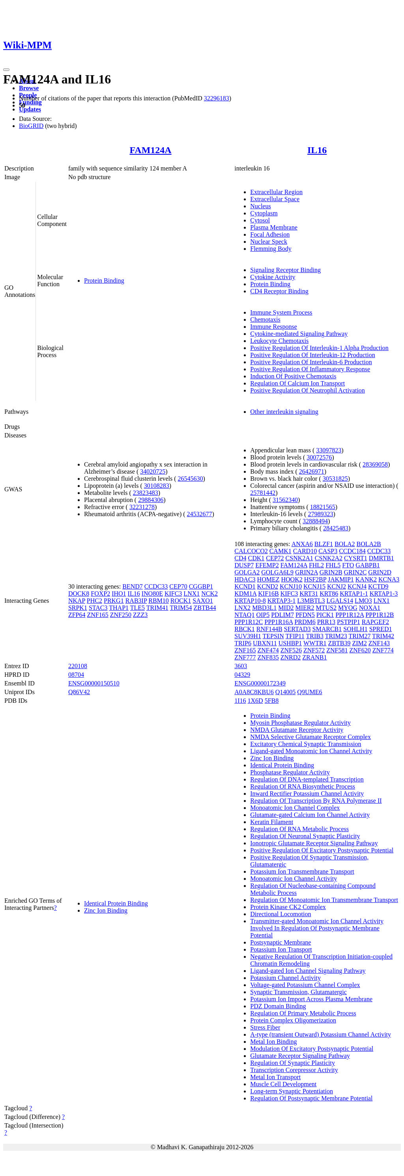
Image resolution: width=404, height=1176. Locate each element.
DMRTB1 (381, 558)
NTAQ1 (244, 614)
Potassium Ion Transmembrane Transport (302, 871)
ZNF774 (383, 650)
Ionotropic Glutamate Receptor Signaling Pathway (314, 843)
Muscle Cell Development (283, 1084)
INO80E (152, 593)
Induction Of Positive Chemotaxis (293, 376)
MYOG (347, 607)
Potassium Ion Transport (281, 949)
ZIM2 (359, 643)
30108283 (156, 485)
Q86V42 (79, 692)
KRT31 (308, 593)
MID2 (286, 607)
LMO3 (363, 600)
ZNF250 (120, 614)
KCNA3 (388, 579)
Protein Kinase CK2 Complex (288, 907)
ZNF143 (379, 643)
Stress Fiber (265, 1027)
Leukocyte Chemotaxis (279, 340)
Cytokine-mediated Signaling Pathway (299, 333)
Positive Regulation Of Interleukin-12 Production (312, 355)
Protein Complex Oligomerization (293, 1020)
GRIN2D (379, 572)
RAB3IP (136, 600)
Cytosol (260, 220)
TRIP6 (242, 643)
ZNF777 (245, 657)
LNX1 (191, 593)
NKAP (76, 600)
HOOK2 (291, 579)
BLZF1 (323, 544)
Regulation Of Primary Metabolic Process (303, 1013)
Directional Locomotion (280, 914)
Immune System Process (281, 312)
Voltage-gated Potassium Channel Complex (305, 985)
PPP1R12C (248, 622)
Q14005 (285, 692)
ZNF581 (337, 650)
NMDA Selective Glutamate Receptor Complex (310, 736)
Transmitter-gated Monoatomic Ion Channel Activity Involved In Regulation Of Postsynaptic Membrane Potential (316, 928)
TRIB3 (315, 636)
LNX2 (242, 607)
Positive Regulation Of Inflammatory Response (310, 369)
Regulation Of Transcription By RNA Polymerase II (316, 800)
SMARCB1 (327, 629)
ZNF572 (314, 650)
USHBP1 (290, 643)
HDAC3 (244, 579)
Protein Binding (104, 280)
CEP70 (178, 586)
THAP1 (119, 607)
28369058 (375, 464)
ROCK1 (180, 600)
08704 (76, 674)
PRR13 (326, 622)
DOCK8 (78, 593)
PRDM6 (304, 622)
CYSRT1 (355, 558)
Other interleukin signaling (284, 411)
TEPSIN (273, 636)
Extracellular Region (276, 192)
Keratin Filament (271, 822)
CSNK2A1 (299, 558)
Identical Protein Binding (116, 903)
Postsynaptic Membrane (280, 942)
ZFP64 (77, 614)
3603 (240, 666)
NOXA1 (369, 607)
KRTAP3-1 (281, 600)
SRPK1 (77, 607)
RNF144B (269, 629)
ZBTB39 (339, 643)
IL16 (317, 150)
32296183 (216, 98)
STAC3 (98, 607)
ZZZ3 (140, 614)
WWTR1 (315, 643)
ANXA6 (302, 544)
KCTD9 (378, 586)
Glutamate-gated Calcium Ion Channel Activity (310, 814)
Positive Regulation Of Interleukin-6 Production (311, 362)
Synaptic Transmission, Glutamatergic (298, 992)
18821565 (322, 507)
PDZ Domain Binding (278, 1006)
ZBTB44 (205, 607)
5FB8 (272, 700)
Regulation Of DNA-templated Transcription (307, 779)
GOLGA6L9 (277, 572)
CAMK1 (280, 551)
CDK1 (256, 558)
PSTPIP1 (348, 622)
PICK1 (325, 614)
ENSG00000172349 (260, 683)
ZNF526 (291, 650)
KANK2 (366, 579)
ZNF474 (268, 650)
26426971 (311, 471)
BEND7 (132, 586)
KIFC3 (173, 593)
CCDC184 (352, 551)
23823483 (145, 492)
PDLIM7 (282, 614)
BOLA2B (369, 544)
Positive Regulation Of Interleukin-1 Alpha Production (319, 347)
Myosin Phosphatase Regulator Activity (300, 722)
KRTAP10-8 (250, 600)
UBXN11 (265, 643)
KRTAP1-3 (384, 593)
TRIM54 (181, 607)
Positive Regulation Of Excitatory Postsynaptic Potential (321, 850)
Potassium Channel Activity (285, 977)
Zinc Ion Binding (105, 910)
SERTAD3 (297, 629)
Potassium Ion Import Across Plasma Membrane (311, 999)
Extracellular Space (274, 199)
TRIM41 (157, 607)
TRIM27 (359, 636)
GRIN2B (331, 572)
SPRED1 (380, 629)
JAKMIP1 (341, 579)
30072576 (319, 457)
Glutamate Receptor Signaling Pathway (300, 1055)
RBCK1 (244, 629)
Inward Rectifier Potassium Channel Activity (307, 793)
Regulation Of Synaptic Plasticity (292, 1062)
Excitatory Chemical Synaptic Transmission (305, 744)
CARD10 (305, 551)
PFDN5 (305, 614)
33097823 (328, 450)
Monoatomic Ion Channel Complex (295, 807)
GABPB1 (367, 565)
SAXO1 (203, 600)
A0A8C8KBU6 (254, 692)
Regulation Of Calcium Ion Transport (297, 383)
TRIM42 (383, 636)
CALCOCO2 (250, 551)
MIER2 (304, 607)
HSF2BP (315, 579)
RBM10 (158, 600)
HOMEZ (268, 579)
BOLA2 (345, 544)
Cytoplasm (263, 213)
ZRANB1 (314, 657)
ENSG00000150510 (94, 683)
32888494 (315, 521)
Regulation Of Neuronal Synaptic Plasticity (305, 836)
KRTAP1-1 (354, 593)
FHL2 (316, 565)
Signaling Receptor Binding (285, 270)
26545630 (190, 478)
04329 (242, 674)
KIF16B (268, 593)
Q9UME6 (309, 692)
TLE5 (137, 607)
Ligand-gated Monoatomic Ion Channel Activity (311, 751)
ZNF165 (97, 614)
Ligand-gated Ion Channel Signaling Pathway (307, 970)
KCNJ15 (314, 586)
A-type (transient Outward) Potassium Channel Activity (320, 1034)
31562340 (285, 499)
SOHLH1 (355, 629)
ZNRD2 (291, 657)
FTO (348, 565)
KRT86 (329, 593)
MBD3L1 (264, 607)
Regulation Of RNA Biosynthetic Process (302, 786)
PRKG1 (114, 600)
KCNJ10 (291, 586)
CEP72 (275, 558)
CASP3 (327, 551)
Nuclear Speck (268, 241)
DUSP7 (244, 565)
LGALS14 (340, 600)
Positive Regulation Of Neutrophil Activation (307, 390)
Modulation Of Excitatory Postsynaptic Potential (311, 1048)
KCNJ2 (336, 586)
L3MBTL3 (311, 600)
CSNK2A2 (328, 558)
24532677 (199, 514)
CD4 (240, 558)
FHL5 (332, 565)
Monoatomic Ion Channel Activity (293, 878)
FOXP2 (100, 593)
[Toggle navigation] (6, 70)
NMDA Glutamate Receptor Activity (296, 729)
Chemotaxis (265, 319)
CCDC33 (156, 586)
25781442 (262, 492)
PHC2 (94, 600)
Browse (29, 88)
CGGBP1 (201, 586)
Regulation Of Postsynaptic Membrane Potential (311, 1098)
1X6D (255, 700)
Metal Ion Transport (275, 1077)
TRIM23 (336, 636)
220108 (77, 666)
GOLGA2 (247, 572)
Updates (30, 109)
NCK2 (209, 593)
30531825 (335, 478)
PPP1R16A (278, 622)
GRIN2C (355, 572)
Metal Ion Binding (273, 1041)
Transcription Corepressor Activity (294, 1070)
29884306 (150, 499)
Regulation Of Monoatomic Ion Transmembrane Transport (324, 899)
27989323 (320, 514)
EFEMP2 (267, 565)
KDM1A (245, 593)
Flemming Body (270, 248)
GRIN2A (306, 572)
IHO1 (119, 593)
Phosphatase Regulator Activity (290, 772)
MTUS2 (326, 607)
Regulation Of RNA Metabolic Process (299, 829)
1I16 (240, 700)
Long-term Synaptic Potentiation (291, 1091)
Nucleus (260, 206)
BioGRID (31, 125)
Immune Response (273, 326)
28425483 (335, 528)
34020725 (152, 471)
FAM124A (150, 150)
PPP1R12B (379, 614)
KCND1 (244, 586)
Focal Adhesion (270, 234)
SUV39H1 (247, 636)
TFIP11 (294, 636)
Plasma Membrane (273, 227)
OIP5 (262, 614)
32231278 (142, 507)
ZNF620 (359, 650)
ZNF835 (268, 657)
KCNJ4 (357, 586)
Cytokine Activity (272, 277)
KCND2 (267, 586)
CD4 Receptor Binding (279, 291)
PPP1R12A (349, 614)
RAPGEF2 (375, 622)
